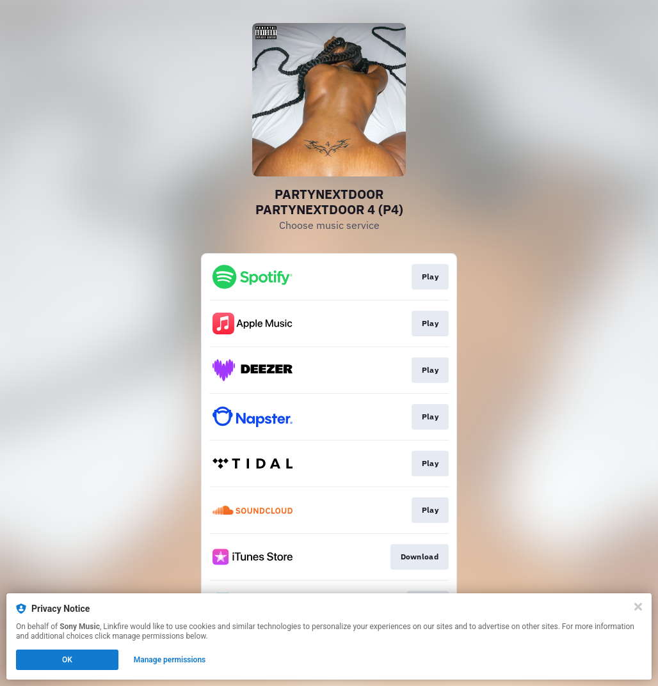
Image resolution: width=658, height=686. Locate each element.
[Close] (638, 606)
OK (67, 659)
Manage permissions (170, 659)
